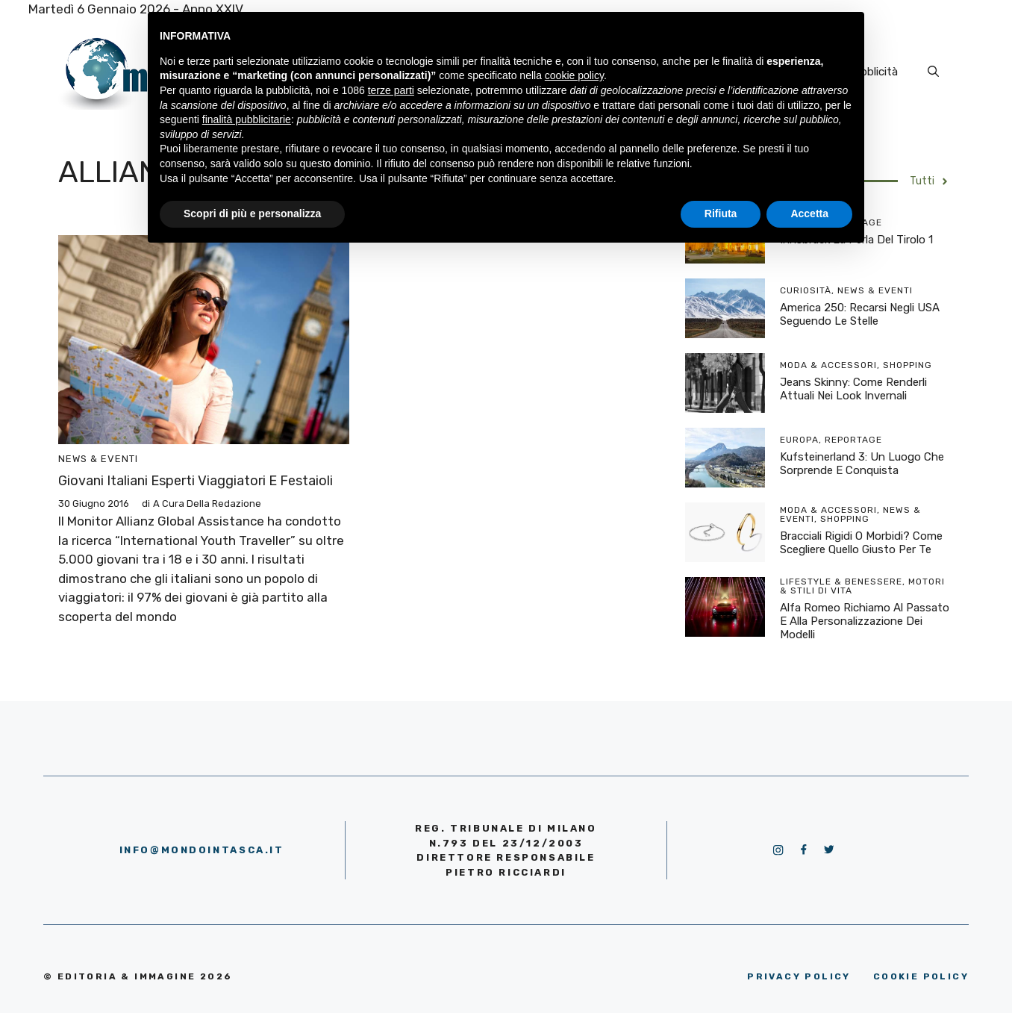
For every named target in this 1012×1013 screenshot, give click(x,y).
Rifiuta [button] (721, 213)
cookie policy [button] (574, 75)
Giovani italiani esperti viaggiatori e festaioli (195, 481)
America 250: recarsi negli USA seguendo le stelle (860, 314)
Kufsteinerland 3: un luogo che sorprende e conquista (862, 463)
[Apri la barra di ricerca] (933, 71)
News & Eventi (98, 458)
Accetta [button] (809, 213)
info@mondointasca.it (201, 849)
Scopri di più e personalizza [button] (252, 213)
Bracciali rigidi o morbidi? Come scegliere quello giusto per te (861, 542)
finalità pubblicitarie (246, 119)
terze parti (391, 90)
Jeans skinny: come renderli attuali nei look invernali (853, 388)
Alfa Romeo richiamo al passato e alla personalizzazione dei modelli (864, 621)
